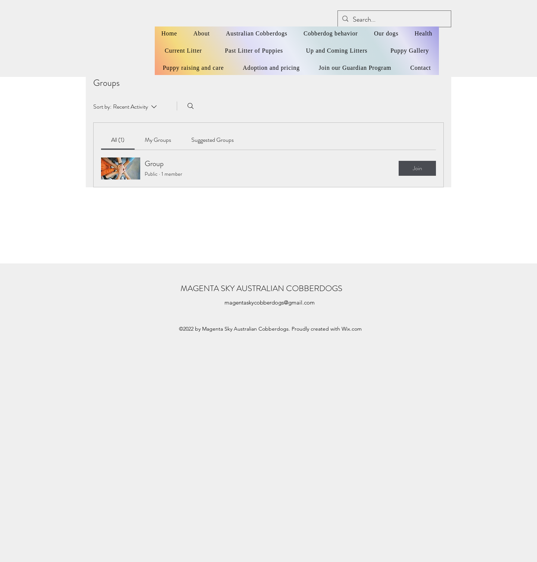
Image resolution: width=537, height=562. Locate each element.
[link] (118, 139)
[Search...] (394, 20)
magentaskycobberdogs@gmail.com (269, 302)
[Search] (190, 106)
